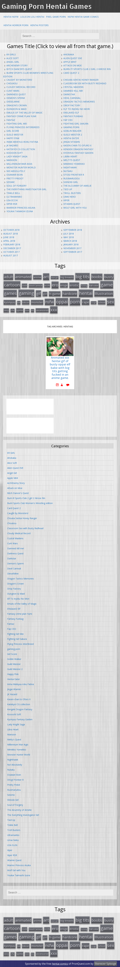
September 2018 (72, 229)
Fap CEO (68, 119)
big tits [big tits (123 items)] (82, 276)
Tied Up (67, 189)
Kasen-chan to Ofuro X (77, 145)
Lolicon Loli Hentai (32, 16)
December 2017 (12, 248)
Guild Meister (14, 134)
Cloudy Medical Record (20, 86)
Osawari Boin (14, 174)
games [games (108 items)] (10, 293)
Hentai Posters (39, 25)
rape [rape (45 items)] (85, 302)
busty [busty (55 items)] (108, 276)
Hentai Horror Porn (15, 25)
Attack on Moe (72, 65)
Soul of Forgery (16, 185)
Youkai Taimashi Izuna (19, 211)
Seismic (10, 182)
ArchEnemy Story (17, 65)
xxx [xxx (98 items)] (53, 309)
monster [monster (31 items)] (37, 302)
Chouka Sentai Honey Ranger (80, 79)
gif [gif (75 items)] (38, 293)
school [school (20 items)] (101, 302)
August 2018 (10, 233)
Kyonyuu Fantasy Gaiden (78, 152)
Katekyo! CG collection (20, 149)
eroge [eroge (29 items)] (63, 285)
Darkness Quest (16, 94)
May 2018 (68, 237)
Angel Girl (12, 61)
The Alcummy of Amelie (77, 185)
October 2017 (11, 251)
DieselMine (13, 101)
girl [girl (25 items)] (45, 294)
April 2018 (9, 240)
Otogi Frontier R (73, 174)
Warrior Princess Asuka (20, 207)
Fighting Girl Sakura (75, 123)
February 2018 (11, 244)
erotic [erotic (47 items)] (74, 285)
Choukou (11, 83)
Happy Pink (12, 138)
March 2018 (70, 240)
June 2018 (8, 237)
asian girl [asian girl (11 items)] (54, 277)
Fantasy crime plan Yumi (21, 116)
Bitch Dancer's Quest (19, 69)
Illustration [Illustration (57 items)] (104, 293)
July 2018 (68, 233)
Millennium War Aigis (19, 163)
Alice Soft (12, 58)
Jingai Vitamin (71, 141)
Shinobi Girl (70, 182)
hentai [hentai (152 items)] (85, 293)
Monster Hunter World (21, 167)
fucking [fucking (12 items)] (84, 285)
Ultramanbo (14, 196)
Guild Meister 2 (72, 134)
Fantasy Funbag (73, 116)
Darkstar (69, 94)
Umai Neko (69, 196)
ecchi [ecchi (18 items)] (47, 285)
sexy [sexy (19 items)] (6, 310)
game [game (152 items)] (107, 284)
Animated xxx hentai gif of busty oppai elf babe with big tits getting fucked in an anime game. (60, 368)
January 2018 (70, 244)
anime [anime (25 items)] (37, 277)
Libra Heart (70, 156)
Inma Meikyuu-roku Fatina (22, 141)
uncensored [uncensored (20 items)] (42, 310)
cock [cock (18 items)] (24, 285)
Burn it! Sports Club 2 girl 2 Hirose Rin (87, 69)
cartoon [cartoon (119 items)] (12, 285)
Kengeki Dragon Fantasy (78, 149)
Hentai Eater (71, 138)
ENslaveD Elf (71, 112)
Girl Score (12, 130)
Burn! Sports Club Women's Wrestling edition (30, 503)
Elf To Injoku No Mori (76, 108)
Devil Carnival (72, 97)
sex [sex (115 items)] (110, 302)
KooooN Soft (14, 152)
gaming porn (71, 127)
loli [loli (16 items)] (18, 302)
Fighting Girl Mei (16, 123)
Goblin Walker (72, 130)
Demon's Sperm (15, 97)
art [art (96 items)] (46, 276)
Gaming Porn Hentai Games (47, 6)
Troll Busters (72, 193)
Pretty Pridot (15, 178)
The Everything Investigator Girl (26, 189)
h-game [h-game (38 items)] (54, 294)
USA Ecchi (12, 200)
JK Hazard (12, 145)
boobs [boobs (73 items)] (97, 276)
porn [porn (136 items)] (75, 301)
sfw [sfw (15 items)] (12, 310)
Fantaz (10, 119)
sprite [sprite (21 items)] (20, 310)
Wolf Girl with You (75, 207)
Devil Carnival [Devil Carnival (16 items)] (35, 285)
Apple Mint (70, 61)
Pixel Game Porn (56, 16)
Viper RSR (11, 203)
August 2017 (10, 255)
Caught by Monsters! (19, 79)
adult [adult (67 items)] (8, 276)
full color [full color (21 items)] (93, 285)
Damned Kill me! (73, 90)
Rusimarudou (71, 178)
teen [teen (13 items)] (27, 310)
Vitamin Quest (71, 203)
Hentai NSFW (10, 16)
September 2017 (72, 251)
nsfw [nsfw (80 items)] (49, 301)
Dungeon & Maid (16, 108)
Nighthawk (70, 167)
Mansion (11, 160)
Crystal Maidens (73, 86)
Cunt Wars (12, 90)
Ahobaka (68, 54)
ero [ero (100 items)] (55, 285)
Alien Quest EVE (72, 58)
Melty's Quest (71, 160)
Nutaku (68, 171)
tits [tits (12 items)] (32, 310)
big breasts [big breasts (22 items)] (66, 277)
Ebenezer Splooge (105, 963)
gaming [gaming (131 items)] (26, 293)
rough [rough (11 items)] (93, 303)
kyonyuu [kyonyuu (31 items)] (9, 302)
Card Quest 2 (71, 72)
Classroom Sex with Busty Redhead (84, 83)
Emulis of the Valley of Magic (24, 112)
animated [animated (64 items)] (23, 276)
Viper (66, 200)
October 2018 (11, 229)
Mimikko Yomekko (74, 163)
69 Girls (11, 54)
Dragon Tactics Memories (79, 101)
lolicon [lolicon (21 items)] (25, 302)
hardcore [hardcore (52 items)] (69, 293)
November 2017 (72, 248)
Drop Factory (71, 105)
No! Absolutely (15, 171)
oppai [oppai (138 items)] (62, 301)
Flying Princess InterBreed (22, 127)
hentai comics (60, 963)
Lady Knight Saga (16, 156)
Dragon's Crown (16, 105)
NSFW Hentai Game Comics (83, 16)
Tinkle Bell (13, 193)
